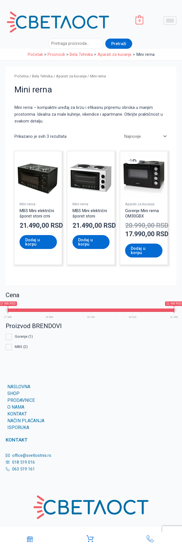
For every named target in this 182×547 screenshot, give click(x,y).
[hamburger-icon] (170, 20)
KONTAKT (17, 414)
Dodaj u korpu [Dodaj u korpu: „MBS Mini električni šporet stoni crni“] (32, 242)
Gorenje (24, 336)
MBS (21, 347)
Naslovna (18, 386)
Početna (21, 76)
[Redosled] (145, 136)
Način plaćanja (25, 420)
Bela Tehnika (42, 76)
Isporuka (18, 427)
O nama (15, 407)
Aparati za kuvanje (71, 76)
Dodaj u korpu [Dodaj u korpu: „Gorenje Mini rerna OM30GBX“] (138, 250)
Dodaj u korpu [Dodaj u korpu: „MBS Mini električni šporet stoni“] (85, 242)
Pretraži (118, 43)
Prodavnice (21, 400)
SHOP (13, 393)
